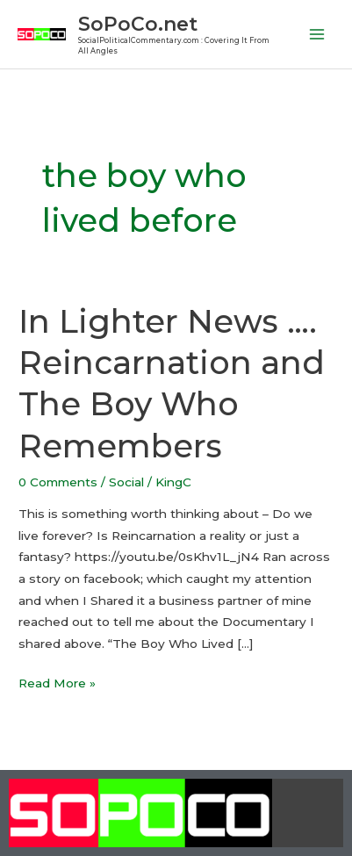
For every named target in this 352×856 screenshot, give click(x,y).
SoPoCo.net (138, 23)
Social (126, 482)
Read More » (57, 681)
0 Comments (57, 482)
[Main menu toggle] (317, 35)
